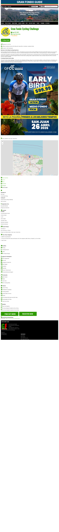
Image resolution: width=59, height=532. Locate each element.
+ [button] (2, 142)
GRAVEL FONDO (21, 23)
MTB (27, 23)
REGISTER (9, 6)
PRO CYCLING (8, 23)
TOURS (37, 23)
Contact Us (3, 332)
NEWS (2, 23)
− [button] (2, 144)
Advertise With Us (4, 333)
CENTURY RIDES (32, 23)
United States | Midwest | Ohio (5, 25)
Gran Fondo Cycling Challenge (16, 25)
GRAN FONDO (14, 23)
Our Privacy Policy (4, 334)
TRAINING (42, 23)
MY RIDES (5, 6)
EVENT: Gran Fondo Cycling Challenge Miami (13, 318)
